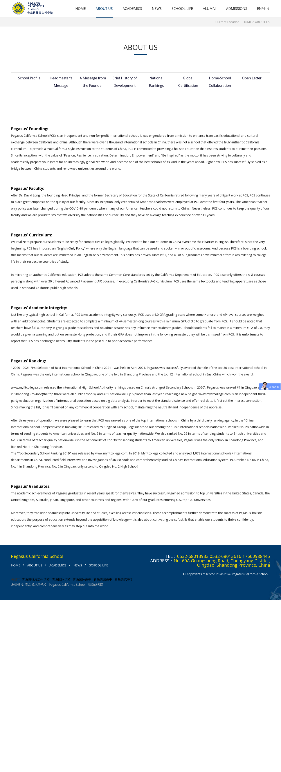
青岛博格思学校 (35, 585)
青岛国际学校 (61, 580)
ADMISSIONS (236, 8)
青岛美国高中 (103, 580)
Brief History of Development (121, 83)
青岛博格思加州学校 (35, 580)
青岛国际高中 (82, 580)
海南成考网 (95, 585)
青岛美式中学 (123, 580)
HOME (80, 8)
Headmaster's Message (59, 83)
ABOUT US (104, 8)
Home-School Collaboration (213, 83)
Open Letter (244, 79)
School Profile (29, 79)
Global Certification (183, 83)
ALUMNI (209, 8)
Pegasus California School (67, 585)
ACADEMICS (132, 8)
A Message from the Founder (90, 83)
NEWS (157, 8)
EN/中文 (263, 8)
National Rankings (151, 83)
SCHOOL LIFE (182, 8)
